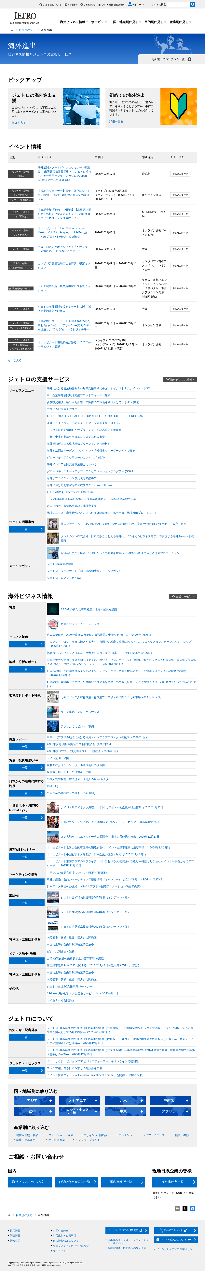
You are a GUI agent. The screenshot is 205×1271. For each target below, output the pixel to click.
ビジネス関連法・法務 (61, 951)
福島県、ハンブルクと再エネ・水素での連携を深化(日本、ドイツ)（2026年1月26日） (100, 652)
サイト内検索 (159, 4)
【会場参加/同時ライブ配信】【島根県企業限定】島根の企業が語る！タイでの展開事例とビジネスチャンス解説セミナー (64, 214)
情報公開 (15, 1240)
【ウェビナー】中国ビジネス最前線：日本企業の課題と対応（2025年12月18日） (97, 854)
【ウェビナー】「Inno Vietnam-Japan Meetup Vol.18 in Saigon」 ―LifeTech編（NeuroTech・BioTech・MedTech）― (62, 232)
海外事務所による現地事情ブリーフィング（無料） (78, 443)
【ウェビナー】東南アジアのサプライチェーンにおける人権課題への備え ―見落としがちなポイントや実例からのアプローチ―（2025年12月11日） (120, 863)
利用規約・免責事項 (64, 1235)
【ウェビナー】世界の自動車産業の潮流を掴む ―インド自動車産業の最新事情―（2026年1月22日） (109, 847)
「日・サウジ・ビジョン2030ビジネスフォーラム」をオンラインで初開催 (93, 1061)
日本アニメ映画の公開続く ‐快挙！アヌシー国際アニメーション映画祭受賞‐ (94, 886)
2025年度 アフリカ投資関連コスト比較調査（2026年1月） (83, 751)
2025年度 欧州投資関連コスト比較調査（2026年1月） (80, 744)
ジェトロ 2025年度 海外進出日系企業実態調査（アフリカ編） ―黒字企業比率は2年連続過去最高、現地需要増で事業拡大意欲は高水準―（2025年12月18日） (121, 1052)
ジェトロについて (52, 4)
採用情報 (15, 1230)
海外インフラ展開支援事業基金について (72, 464)
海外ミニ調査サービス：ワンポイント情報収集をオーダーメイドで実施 (91, 450)
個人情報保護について (66, 1240)
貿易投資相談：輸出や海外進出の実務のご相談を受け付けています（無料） (94, 402)
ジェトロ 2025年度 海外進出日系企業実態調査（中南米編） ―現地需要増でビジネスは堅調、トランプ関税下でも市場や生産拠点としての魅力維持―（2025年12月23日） (120, 1030)
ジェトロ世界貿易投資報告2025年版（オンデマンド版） (95, 897)
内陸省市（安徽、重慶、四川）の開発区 (72, 937)
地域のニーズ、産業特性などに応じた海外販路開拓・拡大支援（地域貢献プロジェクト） (102, 512)
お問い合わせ (60, 1230)
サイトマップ (60, 1250)
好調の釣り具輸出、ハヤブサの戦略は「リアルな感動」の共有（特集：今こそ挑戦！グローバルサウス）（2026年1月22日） (121, 684)
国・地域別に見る (127, 22)
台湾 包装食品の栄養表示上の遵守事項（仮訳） (76, 958)
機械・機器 (182, 1135)
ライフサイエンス (154, 1135)
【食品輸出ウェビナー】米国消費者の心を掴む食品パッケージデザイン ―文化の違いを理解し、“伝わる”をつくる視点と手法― (64, 325)
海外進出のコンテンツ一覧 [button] (172, 59)
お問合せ (72, 4)
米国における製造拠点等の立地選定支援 (72, 505)
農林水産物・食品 (27, 1135)
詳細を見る (19, 122)
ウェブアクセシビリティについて (72, 1245)
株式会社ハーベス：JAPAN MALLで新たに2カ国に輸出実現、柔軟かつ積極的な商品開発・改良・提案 (123, 523)
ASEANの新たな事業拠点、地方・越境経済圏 (89, 609)
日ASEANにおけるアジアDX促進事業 (70, 492)
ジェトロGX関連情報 (60, 564)
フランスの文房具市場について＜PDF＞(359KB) (77, 872)
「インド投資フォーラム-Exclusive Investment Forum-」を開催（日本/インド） (96, 1075)
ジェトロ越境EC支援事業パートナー (69, 986)
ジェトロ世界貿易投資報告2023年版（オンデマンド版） (95, 926)
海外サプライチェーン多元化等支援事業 (72, 478)
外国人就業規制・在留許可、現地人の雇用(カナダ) (78, 779)
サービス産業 (56, 1139)
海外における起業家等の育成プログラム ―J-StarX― (79, 485)
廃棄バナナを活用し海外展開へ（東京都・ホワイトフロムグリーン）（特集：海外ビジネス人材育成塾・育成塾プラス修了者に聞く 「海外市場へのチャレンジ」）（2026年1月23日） (121, 662)
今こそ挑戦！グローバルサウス (80, 711)
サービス (99, 22)
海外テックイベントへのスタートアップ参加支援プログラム (84, 423)
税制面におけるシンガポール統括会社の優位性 (76, 765)
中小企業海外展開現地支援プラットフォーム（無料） (80, 395)
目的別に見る (155, 22)
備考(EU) (52, 786)
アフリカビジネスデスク (62, 409)
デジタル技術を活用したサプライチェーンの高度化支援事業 (84, 429)
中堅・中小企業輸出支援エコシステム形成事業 (76, 436)
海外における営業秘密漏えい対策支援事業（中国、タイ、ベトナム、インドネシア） (99, 388)
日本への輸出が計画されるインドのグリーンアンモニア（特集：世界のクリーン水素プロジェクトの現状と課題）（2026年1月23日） (117, 673)
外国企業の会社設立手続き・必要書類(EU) (73, 793)
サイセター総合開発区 (61, 1000)
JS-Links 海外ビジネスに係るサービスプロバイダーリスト (83, 993)
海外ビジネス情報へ (182, 379)
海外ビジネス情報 (74, 22)
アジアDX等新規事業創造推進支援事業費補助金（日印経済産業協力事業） (93, 499)
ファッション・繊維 (60, 1135)
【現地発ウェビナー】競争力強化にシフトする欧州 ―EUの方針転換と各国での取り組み (64, 195)
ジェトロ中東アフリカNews (64, 577)
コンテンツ (125, 1135)
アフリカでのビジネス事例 (77, 726)
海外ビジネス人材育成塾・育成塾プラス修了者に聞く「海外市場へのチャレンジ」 (112, 697)
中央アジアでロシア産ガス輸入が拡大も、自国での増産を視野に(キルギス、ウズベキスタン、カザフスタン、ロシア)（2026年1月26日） (119, 643)
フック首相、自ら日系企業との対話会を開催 (74, 1068)
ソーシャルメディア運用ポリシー (176, 1249)
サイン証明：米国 (58, 758)
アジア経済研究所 (113, 4)
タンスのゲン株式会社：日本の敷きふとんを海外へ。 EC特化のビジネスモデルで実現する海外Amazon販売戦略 (127, 538)
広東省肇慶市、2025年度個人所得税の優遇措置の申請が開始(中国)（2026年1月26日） (100, 634)
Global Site (89, 4)
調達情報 (15, 1235)
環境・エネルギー (27, 1139)
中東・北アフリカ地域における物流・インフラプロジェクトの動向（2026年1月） (97, 737)
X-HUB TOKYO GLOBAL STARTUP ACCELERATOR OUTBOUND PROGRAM (95, 416)
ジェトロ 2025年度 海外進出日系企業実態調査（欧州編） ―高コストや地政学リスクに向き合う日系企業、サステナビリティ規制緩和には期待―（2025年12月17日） (120, 1041)
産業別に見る (181, 22)
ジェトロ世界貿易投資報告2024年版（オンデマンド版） (95, 912)
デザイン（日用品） (96, 1135)
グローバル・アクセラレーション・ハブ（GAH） (77, 457)
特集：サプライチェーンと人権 (80, 624)
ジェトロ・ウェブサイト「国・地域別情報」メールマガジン (84, 570)
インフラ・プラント (87, 1139)
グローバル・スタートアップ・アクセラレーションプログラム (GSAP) (90, 471)
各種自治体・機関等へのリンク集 (127, 1248)
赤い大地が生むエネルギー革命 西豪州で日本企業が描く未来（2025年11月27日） (111, 836)
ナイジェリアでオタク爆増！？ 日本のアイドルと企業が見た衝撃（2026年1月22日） (113, 807)
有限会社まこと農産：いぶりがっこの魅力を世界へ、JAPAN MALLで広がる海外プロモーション (120, 553)
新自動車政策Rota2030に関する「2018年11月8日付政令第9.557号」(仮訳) (93, 965)
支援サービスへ (185, 596)
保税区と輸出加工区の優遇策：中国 (69, 772)
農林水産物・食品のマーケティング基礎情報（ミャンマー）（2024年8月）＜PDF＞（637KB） (106, 879)
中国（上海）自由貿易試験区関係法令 (70, 944)
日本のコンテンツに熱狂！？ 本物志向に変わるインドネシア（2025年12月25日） (111, 822)
